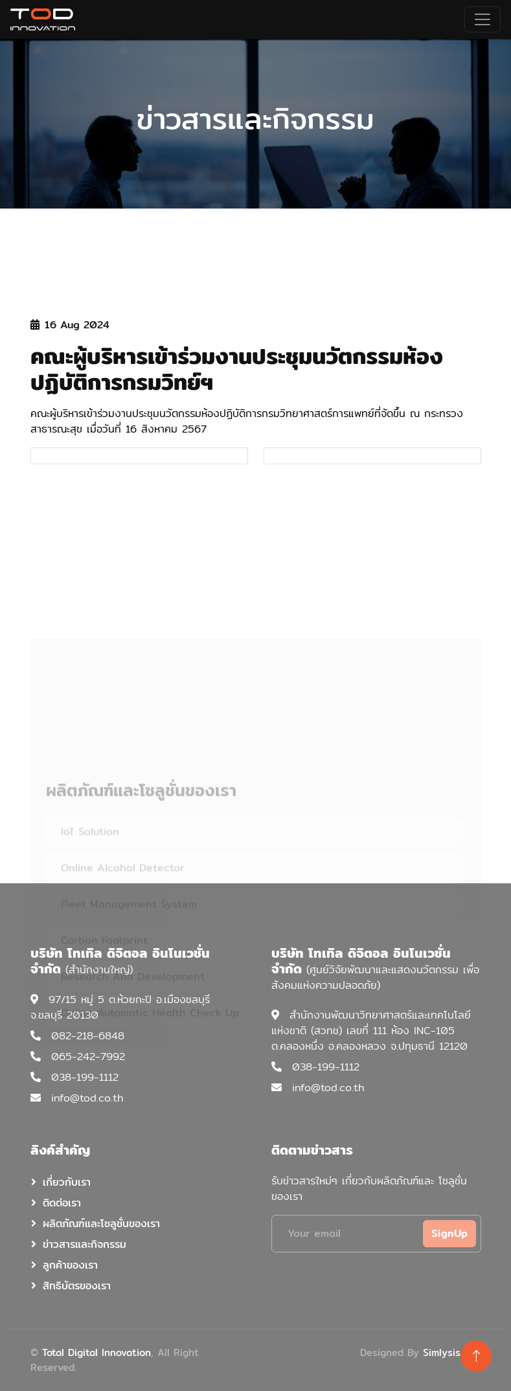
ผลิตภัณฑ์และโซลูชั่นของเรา (101, 1224)
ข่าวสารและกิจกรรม (84, 1244)
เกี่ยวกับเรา (67, 1182)
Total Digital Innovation (96, 1352)
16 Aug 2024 (69, 325)
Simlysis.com (452, 1352)
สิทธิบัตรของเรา (77, 1286)
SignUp (449, 1233)
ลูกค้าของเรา (70, 1265)
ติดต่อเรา (62, 1203)
